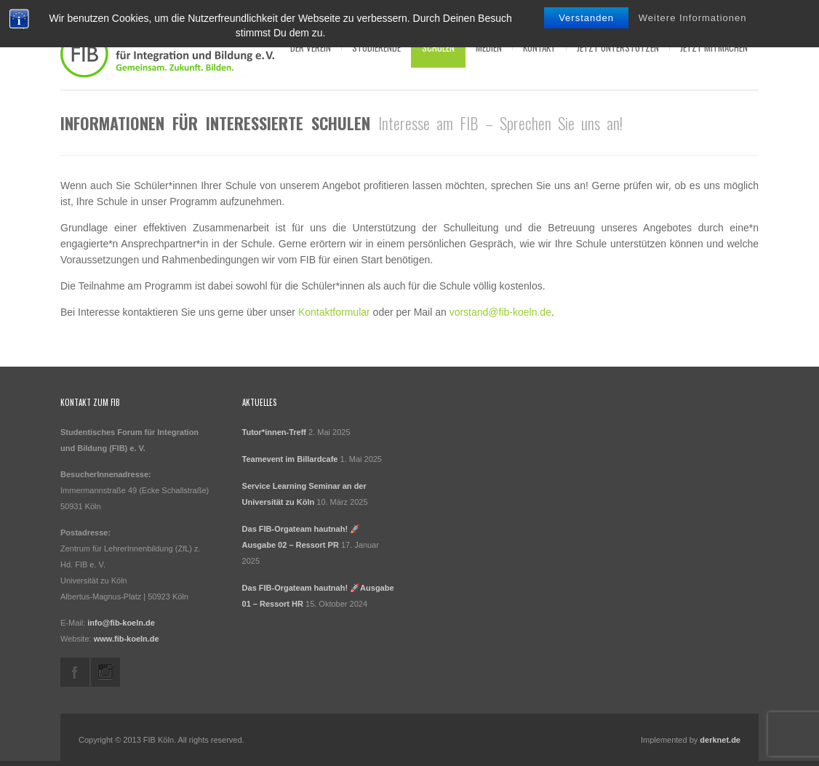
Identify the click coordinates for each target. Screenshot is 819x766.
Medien (489, 47)
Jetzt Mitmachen (714, 47)
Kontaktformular (334, 312)
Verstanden (586, 17)
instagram (105, 672)
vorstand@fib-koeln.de (500, 312)
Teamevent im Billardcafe (290, 459)
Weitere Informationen (693, 17)
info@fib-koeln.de (121, 622)
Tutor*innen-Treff (274, 432)
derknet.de (720, 739)
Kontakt (539, 47)
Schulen (438, 47)
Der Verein (310, 47)
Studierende (376, 47)
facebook (74, 672)
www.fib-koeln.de (126, 638)
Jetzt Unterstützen (618, 47)
